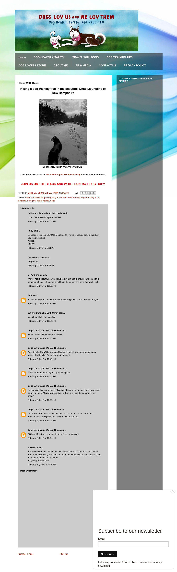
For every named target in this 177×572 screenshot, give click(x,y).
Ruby (30, 231)
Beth (30, 295)
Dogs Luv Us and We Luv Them (44, 330)
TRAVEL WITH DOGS (85, 57)
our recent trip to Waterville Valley (63, 174)
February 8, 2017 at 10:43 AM (42, 400)
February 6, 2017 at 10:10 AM (42, 303)
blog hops (94, 197)
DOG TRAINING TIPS (120, 57)
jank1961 (32, 447)
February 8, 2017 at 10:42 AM (42, 376)
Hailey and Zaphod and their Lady (45, 213)
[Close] (172, 490)
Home (22, 57)
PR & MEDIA (83, 65)
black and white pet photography (40, 197)
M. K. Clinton (34, 275)
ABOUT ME (61, 65)
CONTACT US (107, 65)
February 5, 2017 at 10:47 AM (42, 221)
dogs (52, 200)
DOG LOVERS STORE (32, 65)
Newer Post (25, 553)
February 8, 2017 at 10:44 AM (42, 438)
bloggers (22, 200)
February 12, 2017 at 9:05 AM (42, 464)
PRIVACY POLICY (135, 65)
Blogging (31, 200)
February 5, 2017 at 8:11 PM (41, 248)
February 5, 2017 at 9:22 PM (41, 265)
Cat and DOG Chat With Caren (43, 313)
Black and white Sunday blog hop (73, 197)
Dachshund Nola (36, 257)
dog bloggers (43, 200)
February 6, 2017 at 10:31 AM (42, 321)
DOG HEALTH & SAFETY (49, 57)
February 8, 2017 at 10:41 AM (42, 338)
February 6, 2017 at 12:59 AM (42, 286)
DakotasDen (50, 317)
